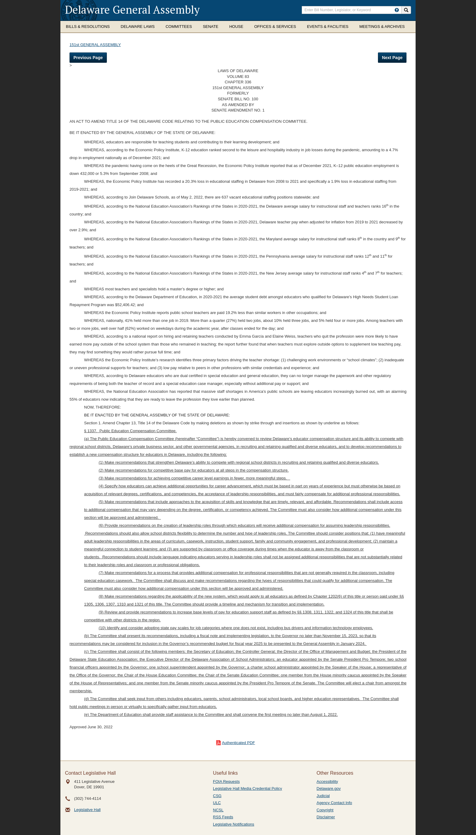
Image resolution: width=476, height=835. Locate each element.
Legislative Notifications (233, 824)
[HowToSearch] (397, 10)
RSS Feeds (223, 817)
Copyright (325, 810)
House (236, 26)
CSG (217, 795)
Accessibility (327, 781)
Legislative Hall (87, 809)
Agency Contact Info (334, 802)
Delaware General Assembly (132, 9)
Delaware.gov (329, 788)
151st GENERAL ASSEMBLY (95, 44)
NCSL (218, 810)
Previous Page (88, 57)
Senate (210, 26)
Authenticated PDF (238, 742)
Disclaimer (326, 817)
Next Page (392, 57)
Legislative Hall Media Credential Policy (247, 788)
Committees (178, 26)
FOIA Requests (226, 781)
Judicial (323, 795)
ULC (217, 802)
